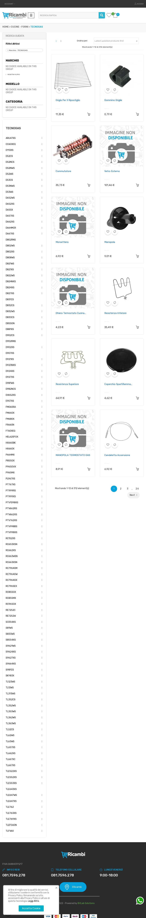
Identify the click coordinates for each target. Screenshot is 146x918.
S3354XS (11, 622)
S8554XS (11, 639)
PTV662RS (11, 508)
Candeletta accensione (117, 455)
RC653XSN (11, 544)
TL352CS (10, 699)
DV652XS (11, 395)
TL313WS (10, 693)
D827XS (10, 293)
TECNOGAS (13, 128)
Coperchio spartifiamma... (118, 384)
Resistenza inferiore (115, 313)
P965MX (10, 472)
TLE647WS (11, 795)
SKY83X (10, 675)
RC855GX (11, 592)
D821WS (10, 263)
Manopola (109, 242)
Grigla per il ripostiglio (68, 100)
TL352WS (11, 705)
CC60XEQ (11, 144)
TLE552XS (11, 777)
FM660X (10, 413)
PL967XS (10, 478)
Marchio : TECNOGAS (18, 50)
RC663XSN (11, 562)
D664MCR (11, 227)
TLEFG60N (11, 825)
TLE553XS (11, 783)
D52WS (9, 174)
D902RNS (11, 341)
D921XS (10, 359)
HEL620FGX (12, 436)
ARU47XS (11, 138)
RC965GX (11, 604)
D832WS (10, 311)
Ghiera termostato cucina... (71, 313)
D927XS (10, 377)
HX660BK (11, 442)
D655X (9, 209)
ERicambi (73, 887)
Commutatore (63, 171)
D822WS (10, 275)
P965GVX (11, 466)
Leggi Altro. (33, 901)
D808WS (10, 257)
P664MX (10, 454)
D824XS (10, 287)
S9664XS (11, 663)
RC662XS (11, 550)
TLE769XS (11, 819)
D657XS (10, 216)
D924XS (10, 371)
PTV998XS (11, 532)
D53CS (9, 180)
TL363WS (11, 723)
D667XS (10, 233)
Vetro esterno (112, 171)
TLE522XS (11, 771)
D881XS (10, 329)
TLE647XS (11, 801)
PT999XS (11, 496)
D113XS (9, 150)
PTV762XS (11, 520)
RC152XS (10, 538)
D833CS (10, 317)
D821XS (10, 269)
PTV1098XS (12, 502)
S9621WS (11, 646)
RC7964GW (12, 574)
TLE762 (10, 807)
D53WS (9, 192)
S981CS (10, 669)
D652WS (10, 198)
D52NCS (10, 162)
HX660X (10, 448)
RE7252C (10, 610)
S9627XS (11, 657)
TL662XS (10, 753)
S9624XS (11, 651)
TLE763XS (11, 813)
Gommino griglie (113, 100)
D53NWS (10, 186)
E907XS (10, 401)
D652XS (10, 204)
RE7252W (11, 616)
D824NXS (11, 281)
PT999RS (11, 490)
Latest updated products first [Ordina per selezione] (117, 41)
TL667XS (10, 765)
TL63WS (10, 741)
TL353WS (11, 711)
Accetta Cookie (31, 908)
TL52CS (10, 729)
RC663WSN (12, 556)
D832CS (10, 305)
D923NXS (11, 365)
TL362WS (11, 717)
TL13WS (10, 687)
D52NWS (10, 168)
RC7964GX (11, 580)
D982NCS (11, 389)
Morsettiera (62, 242)
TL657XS (10, 747)
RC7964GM (11, 568)
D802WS (10, 245)
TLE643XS (11, 789)
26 (137, 488)
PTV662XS (11, 514)
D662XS (10, 221)
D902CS (10, 335)
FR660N (10, 424)
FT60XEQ (10, 431)
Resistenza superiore (67, 384)
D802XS (10, 251)
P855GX (10, 460)
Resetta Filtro (13, 74)
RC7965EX (11, 586)
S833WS (10, 634)
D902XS (10, 347)
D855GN (10, 323)
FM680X (10, 419)
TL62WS (10, 735)
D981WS (10, 383)
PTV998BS (11, 526)
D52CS (9, 156)
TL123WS (10, 681)
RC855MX (11, 598)
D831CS (10, 299)
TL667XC (10, 759)
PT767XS (10, 484)
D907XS (10, 353)
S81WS (9, 628)
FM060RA (11, 407)
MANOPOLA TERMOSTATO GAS (73, 455)
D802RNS (11, 239)
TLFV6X (10, 831)
